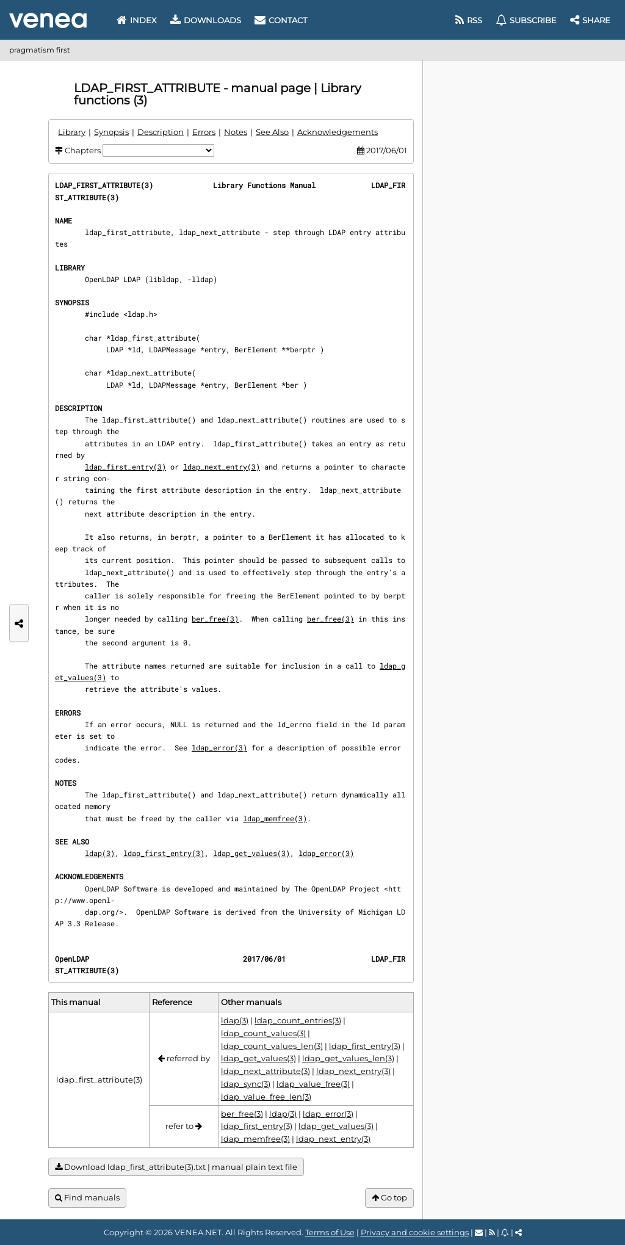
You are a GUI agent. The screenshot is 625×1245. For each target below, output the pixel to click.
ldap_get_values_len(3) (348, 1058)
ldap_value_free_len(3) (266, 1097)
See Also (272, 132)
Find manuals (87, 1198)
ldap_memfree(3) (275, 818)
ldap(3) (100, 853)
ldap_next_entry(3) (221, 466)
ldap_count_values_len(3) (272, 1046)
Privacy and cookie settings (415, 1232)
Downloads (205, 20)
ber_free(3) (215, 618)
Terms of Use (330, 1232)
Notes (235, 132)
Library (71, 132)
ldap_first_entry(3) (125, 466)
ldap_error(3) (219, 747)
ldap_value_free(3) (313, 1084)
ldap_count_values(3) (263, 1033)
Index (137, 20)
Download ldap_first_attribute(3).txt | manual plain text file (176, 1167)
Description (160, 132)
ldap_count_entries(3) (298, 1020)
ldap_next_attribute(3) (265, 1071)
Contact (281, 20)
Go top (389, 1198)
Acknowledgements (337, 132)
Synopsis (111, 132)
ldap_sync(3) (245, 1084)
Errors (203, 132)
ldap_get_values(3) (251, 853)
